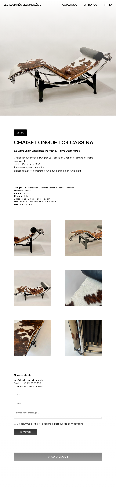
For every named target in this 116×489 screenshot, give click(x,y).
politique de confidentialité (68, 423)
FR (105, 5)
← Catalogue (58, 456)
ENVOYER (25, 432)
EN (110, 5)
